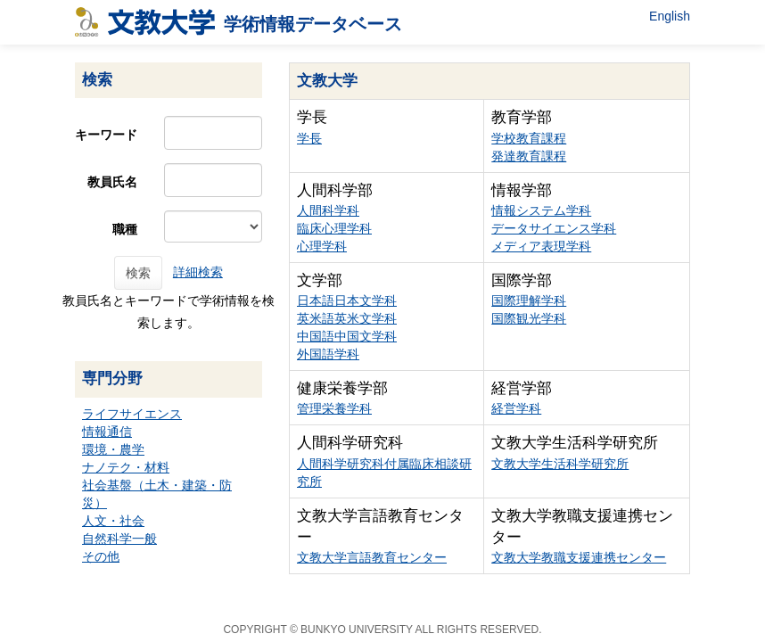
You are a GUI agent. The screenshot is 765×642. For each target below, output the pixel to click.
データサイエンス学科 (553, 228)
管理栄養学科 (334, 408)
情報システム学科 (541, 210)
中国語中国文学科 (347, 336)
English (669, 16)
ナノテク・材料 (125, 467)
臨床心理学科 (334, 228)
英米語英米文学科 (347, 318)
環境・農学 (113, 449)
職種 (124, 229)
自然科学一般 (119, 538)
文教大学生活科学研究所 (560, 464)
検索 (138, 273)
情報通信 (107, 431)
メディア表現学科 (541, 246)
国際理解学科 (528, 300)
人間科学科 (328, 210)
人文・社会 (113, 521)
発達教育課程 (528, 156)
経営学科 (516, 408)
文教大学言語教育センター (372, 557)
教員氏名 (112, 182)
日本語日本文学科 (347, 300)
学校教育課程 (528, 138)
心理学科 (322, 246)
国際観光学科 (528, 318)
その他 (100, 556)
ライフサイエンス (132, 414)
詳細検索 (198, 272)
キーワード (106, 135)
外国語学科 (328, 354)
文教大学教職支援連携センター (578, 557)
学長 (309, 138)
